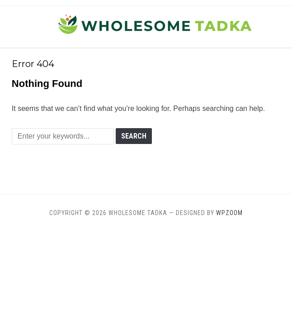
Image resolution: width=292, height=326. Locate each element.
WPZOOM (229, 212)
